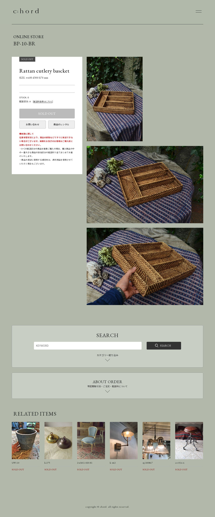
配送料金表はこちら (43, 101)
